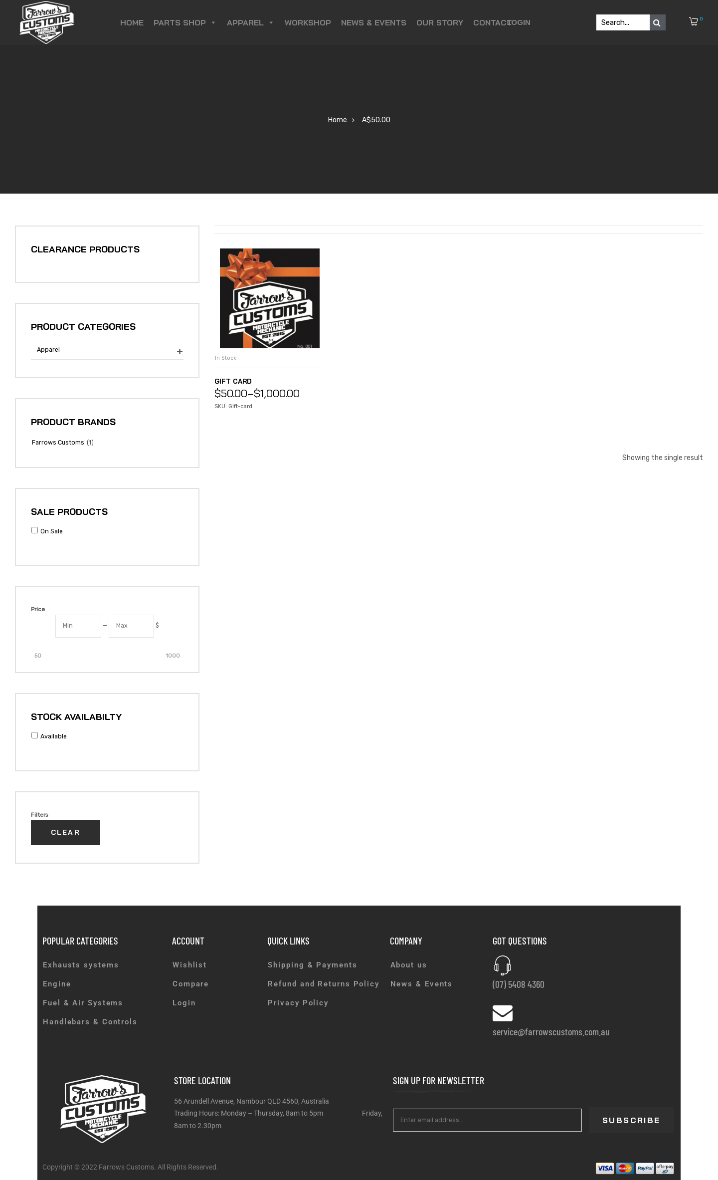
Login (519, 22)
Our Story (439, 22)
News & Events (373, 22)
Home (132, 22)
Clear (65, 832)
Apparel (251, 22)
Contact (492, 22)
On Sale (51, 531)
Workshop (308, 22)
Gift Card (236, 381)
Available (53, 736)
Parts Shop (185, 22)
